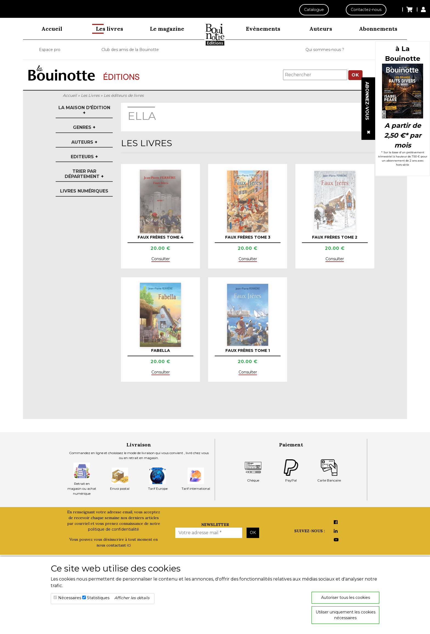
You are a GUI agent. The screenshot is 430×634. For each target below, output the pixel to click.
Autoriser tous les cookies (345, 597)
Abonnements (378, 28)
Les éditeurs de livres (124, 95)
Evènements (263, 28)
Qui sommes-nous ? (324, 49)
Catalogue (312, 9)
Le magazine (167, 28)
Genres (84, 127)
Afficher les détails (131, 597)
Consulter (160, 258)
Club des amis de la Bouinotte (130, 49)
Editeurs (84, 156)
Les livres (109, 28)
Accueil (51, 28)
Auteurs (320, 28)
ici (129, 545)
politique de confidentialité (113, 529)
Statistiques (98, 597)
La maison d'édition (84, 110)
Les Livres (90, 95)
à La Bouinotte (402, 54)
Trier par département (84, 174)
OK (355, 75)
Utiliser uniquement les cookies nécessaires (345, 615)
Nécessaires (69, 597)
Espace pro (49, 49)
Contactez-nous (365, 9)
